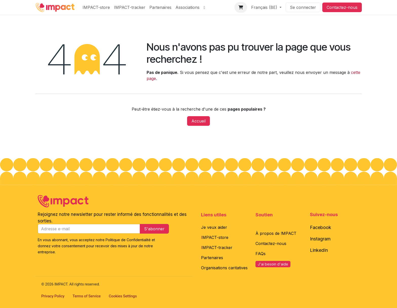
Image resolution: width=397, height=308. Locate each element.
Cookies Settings (123, 296)
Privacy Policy (53, 296)
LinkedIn (319, 250)
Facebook (320, 227)
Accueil (198, 121)
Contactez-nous (342, 7)
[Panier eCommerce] (240, 7)
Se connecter (303, 7)
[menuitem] (96, 7)
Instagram (320, 238)
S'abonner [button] (154, 228)
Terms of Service (87, 296)
